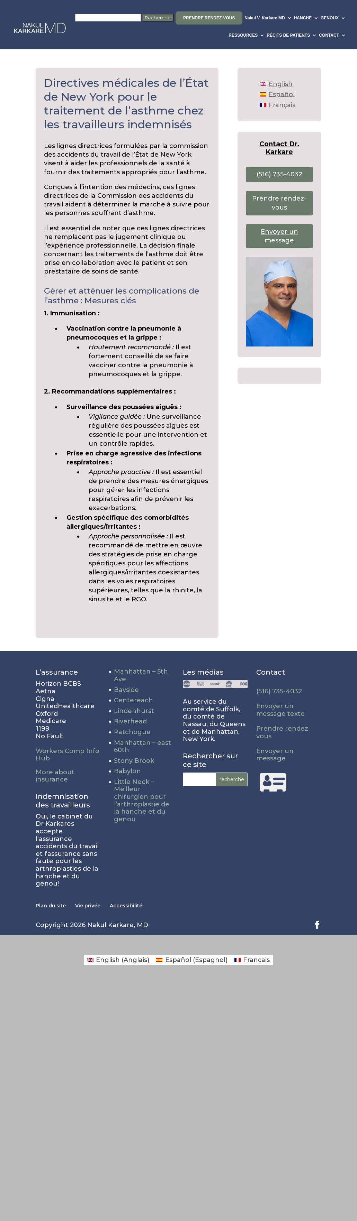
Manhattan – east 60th (142, 746)
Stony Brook (134, 761)
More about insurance (55, 776)
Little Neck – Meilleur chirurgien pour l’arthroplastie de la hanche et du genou (141, 800)
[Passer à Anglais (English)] (118, 960)
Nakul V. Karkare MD (264, 18)
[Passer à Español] (277, 94)
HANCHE (303, 18)
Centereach (133, 700)
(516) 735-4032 (279, 174)
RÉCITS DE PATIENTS (288, 35)
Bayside (126, 690)
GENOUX (330, 18)
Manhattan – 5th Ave (141, 675)
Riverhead (130, 721)
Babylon (127, 771)
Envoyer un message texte (280, 710)
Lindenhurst (134, 711)
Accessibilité (126, 906)
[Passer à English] (276, 84)
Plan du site (51, 906)
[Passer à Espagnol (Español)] (192, 960)
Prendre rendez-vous (209, 18)
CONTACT (329, 35)
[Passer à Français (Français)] (252, 960)
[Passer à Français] (278, 105)
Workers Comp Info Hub (67, 754)
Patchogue (132, 732)
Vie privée (87, 906)
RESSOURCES (243, 35)
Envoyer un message (275, 754)
